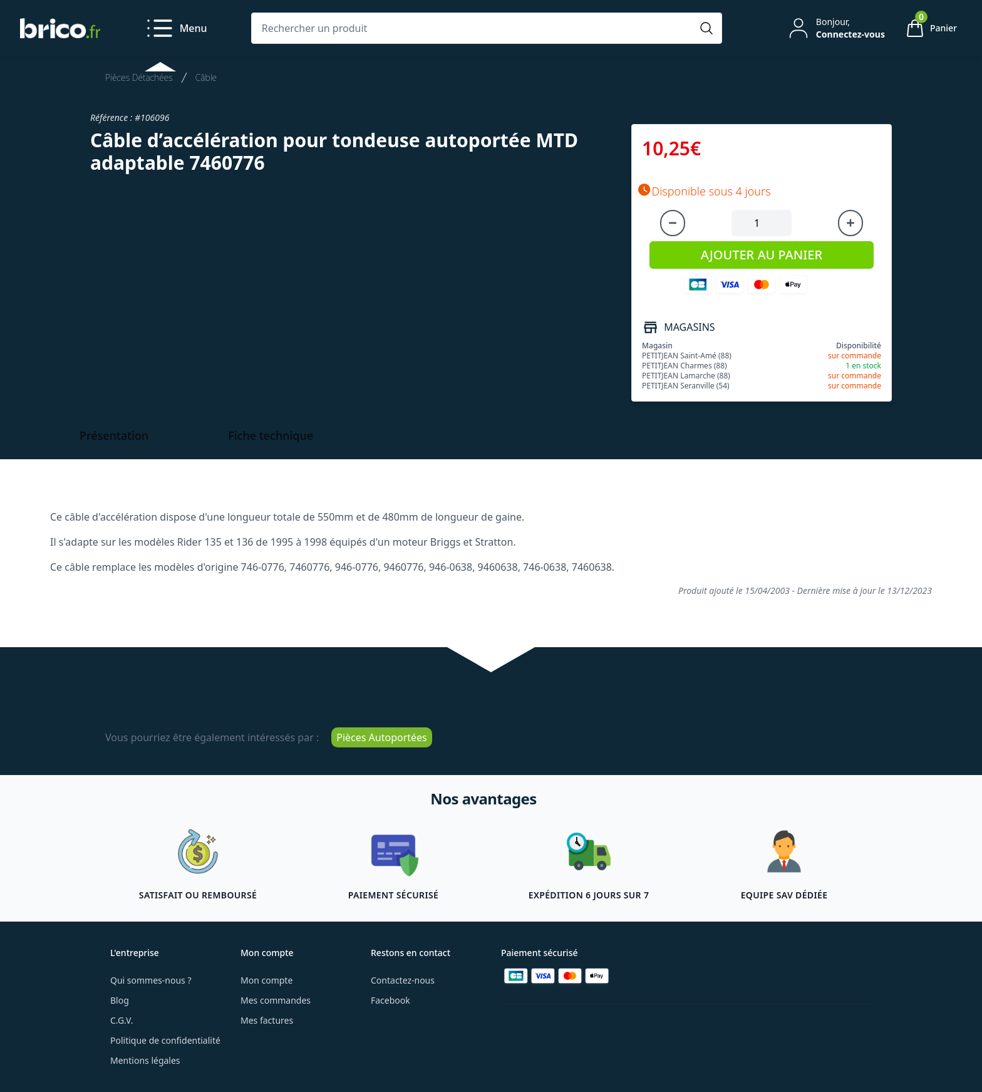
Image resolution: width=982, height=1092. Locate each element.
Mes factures (266, 1020)
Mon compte (266, 980)
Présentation (114, 435)
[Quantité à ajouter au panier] (761, 223)
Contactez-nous (403, 980)
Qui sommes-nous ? (151, 980)
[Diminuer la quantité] (672, 223)
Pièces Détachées (139, 77)
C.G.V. (121, 1020)
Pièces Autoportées (381, 737)
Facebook (390, 1000)
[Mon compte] (835, 28)
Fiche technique (270, 435)
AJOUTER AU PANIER (761, 254)
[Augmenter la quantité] (850, 223)
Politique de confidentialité (165, 1040)
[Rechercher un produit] (474, 28)
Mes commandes (275, 1000)
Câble (206, 77)
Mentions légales (145, 1060)
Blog (119, 1000)
